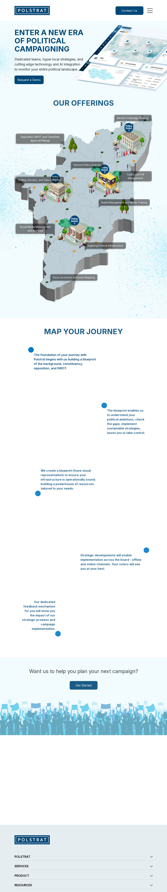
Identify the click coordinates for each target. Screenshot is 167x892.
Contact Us (129, 10)
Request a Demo (28, 80)
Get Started (84, 690)
